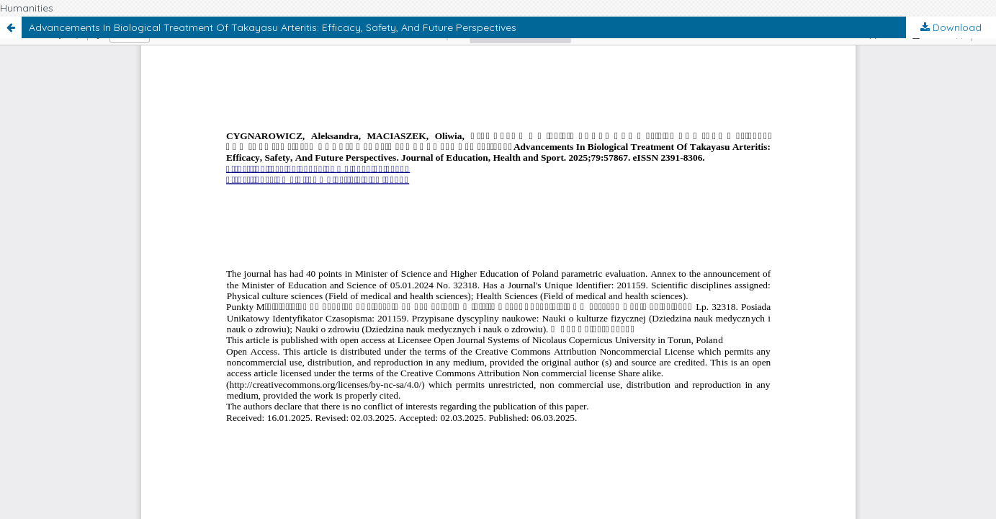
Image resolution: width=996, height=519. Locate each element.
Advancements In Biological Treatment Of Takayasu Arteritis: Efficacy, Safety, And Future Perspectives (272, 27)
